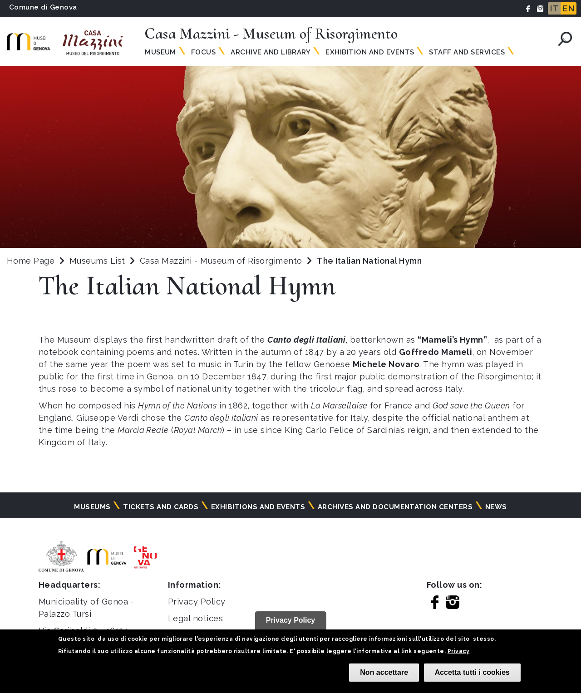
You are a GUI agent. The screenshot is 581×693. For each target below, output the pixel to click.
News (496, 507)
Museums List (97, 260)
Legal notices (195, 618)
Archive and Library (270, 52)
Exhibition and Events (369, 52)
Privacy (458, 651)
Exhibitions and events (258, 507)
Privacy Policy (197, 601)
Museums (92, 507)
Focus (203, 52)
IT (554, 8)
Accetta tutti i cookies (472, 672)
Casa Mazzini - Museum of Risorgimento (222, 260)
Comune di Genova (43, 7)
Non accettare (384, 672)
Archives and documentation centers (395, 507)
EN (568, 8)
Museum (160, 52)
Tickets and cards (160, 507)
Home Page (30, 260)
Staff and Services (467, 52)
